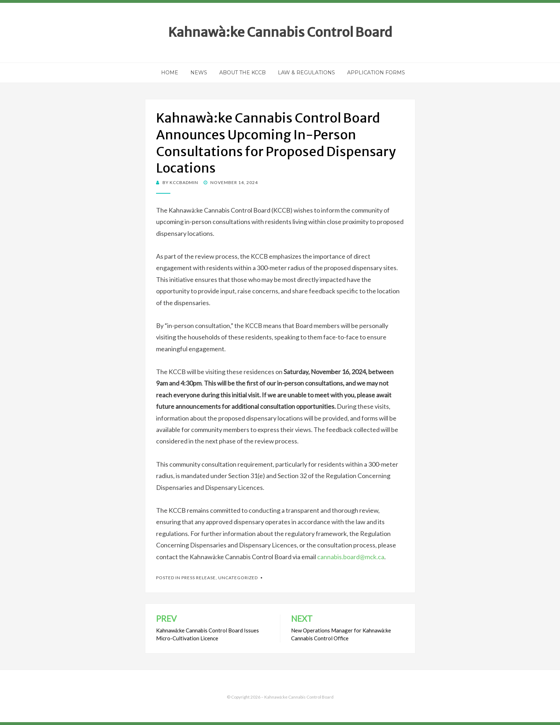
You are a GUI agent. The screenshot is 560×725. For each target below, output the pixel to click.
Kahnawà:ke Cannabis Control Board (280, 32)
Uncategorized (238, 577)
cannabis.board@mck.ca (350, 557)
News (198, 72)
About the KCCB (242, 72)
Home (169, 72)
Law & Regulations (306, 72)
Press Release (198, 577)
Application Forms (376, 72)
